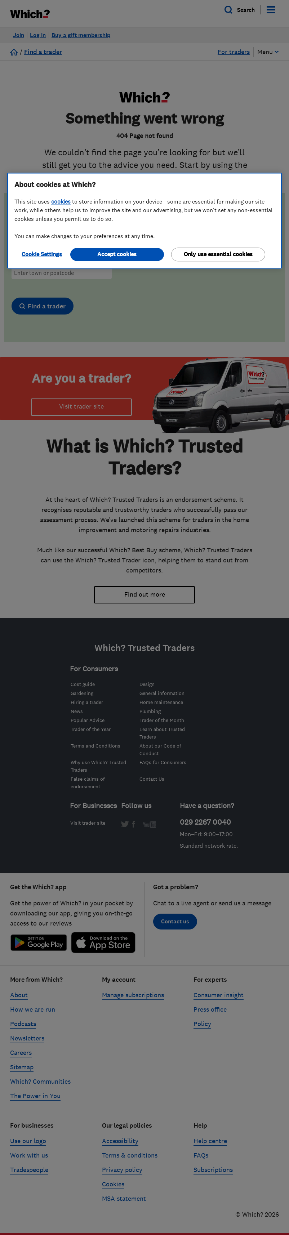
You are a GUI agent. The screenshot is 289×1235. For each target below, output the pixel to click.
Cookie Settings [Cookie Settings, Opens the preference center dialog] (42, 254)
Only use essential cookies (218, 254)
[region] (144, 221)
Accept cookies (117, 254)
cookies (61, 201)
